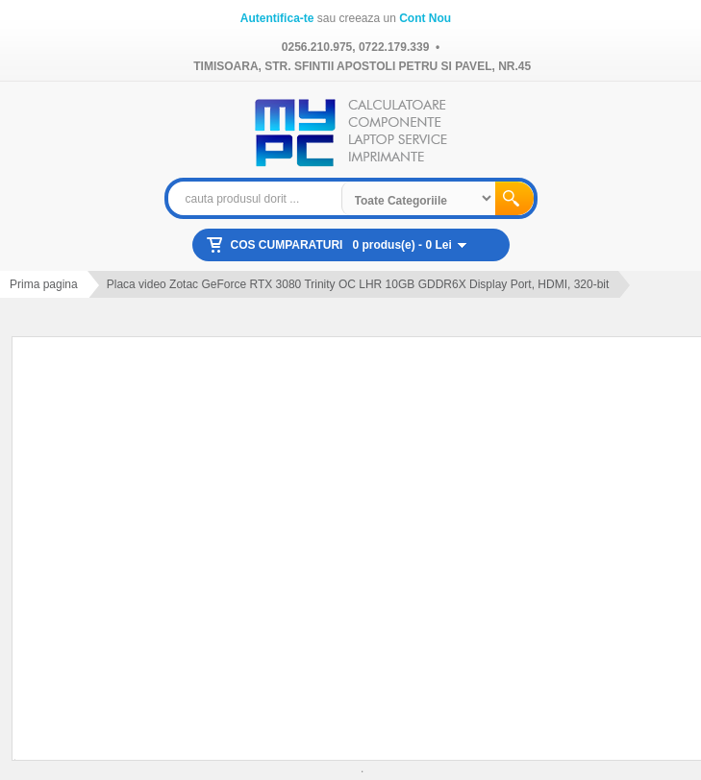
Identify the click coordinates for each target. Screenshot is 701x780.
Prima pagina (44, 284)
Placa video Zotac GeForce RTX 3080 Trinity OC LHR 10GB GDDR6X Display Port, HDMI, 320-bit (358, 284)
